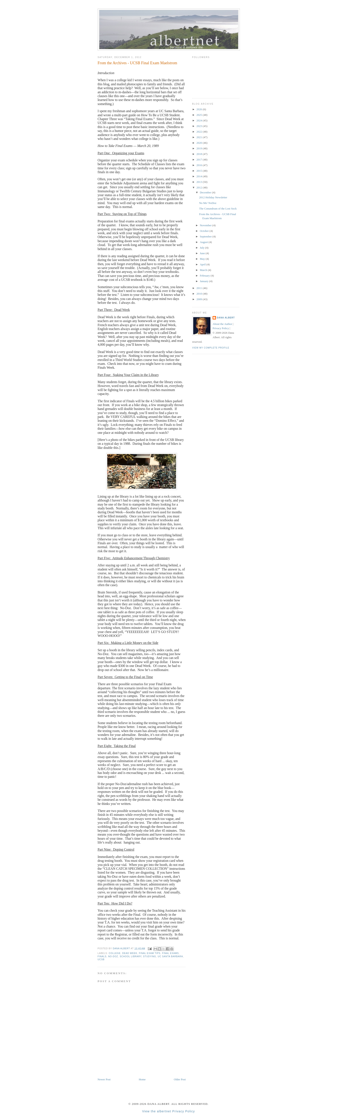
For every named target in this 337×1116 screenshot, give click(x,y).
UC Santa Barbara (170, 956)
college (115, 953)
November (206, 225)
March (204, 270)
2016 (199, 165)
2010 (199, 293)
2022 (199, 131)
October (205, 230)
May (203, 258)
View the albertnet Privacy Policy (168, 1111)
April (203, 264)
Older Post (180, 1079)
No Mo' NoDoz (207, 203)
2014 (199, 176)
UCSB (101, 959)
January (204, 281)
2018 (199, 154)
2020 (199, 142)
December (206, 192)
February (205, 275)
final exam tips (149, 953)
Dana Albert (226, 317)
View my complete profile (210, 348)
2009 (199, 299)
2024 (199, 120)
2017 (199, 159)
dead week (129, 953)
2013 (199, 181)
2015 (199, 170)
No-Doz (113, 956)
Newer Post (104, 1079)
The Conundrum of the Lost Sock (217, 208)
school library (130, 956)
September (206, 236)
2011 (199, 288)
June (203, 253)
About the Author (222, 324)
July (202, 247)
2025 (199, 114)
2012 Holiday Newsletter (213, 197)
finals (102, 956)
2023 (199, 126)
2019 (199, 148)
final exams (170, 953)
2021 (199, 137)
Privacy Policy (221, 328)
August (204, 242)
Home (142, 1079)
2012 (199, 187)
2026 (199, 109)
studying (149, 956)
